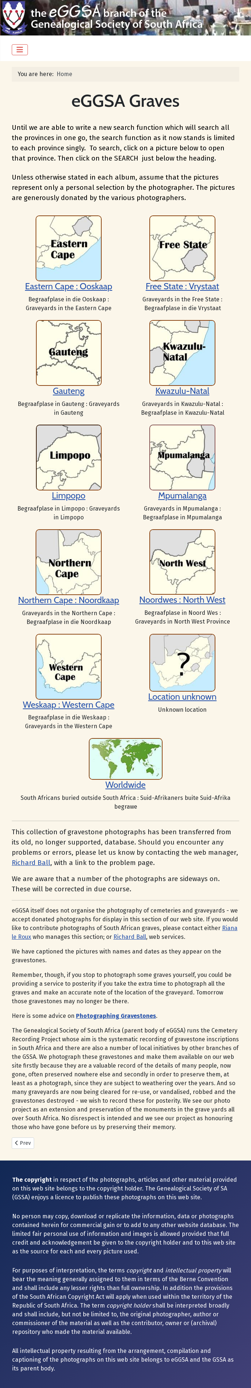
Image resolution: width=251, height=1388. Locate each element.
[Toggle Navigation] (20, 49)
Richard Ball (31, 863)
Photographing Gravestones (116, 1015)
